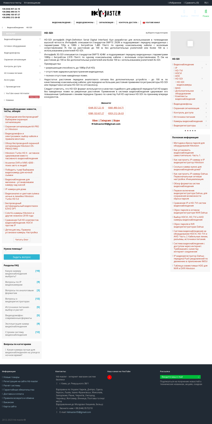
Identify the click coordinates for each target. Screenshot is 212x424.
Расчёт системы (12, 385)
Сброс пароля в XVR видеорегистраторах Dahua (188, 225)
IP (176, 67)
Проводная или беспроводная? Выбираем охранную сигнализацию (21, 119)
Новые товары (11, 377)
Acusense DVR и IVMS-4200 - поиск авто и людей (19, 164)
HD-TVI (179, 70)
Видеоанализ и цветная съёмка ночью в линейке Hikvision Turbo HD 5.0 (22, 196)
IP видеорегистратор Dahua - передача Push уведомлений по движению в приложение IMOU (191, 259)
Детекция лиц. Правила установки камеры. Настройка (21, 231)
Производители (12, 86)
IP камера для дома (15, 189)
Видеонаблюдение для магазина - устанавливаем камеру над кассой (19, 182)
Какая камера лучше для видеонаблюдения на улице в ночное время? (22, 352)
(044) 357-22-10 (96, 107)
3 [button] (190, 130)
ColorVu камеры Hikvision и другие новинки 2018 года (19, 214)
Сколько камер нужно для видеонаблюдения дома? (187, 168)
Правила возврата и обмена (19, 398)
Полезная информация (185, 137)
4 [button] (192, 130)
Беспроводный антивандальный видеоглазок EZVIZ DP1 (21, 206)
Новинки (22, 99)
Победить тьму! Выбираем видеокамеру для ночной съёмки (19, 172)
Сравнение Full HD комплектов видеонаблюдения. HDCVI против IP (22, 223)
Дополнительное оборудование (184, 92)
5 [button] (195, 130)
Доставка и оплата (14, 394)
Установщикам (32, 2)
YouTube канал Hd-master (16, 93)
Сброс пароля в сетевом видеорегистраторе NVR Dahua (190, 211)
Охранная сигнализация (22, 59)
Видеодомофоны (22, 52)
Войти (184, 16)
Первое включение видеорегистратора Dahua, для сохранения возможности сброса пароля (190, 194)
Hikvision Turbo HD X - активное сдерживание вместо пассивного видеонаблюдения (22, 156)
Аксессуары (22, 80)
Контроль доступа (22, 66)
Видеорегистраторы (185, 125)
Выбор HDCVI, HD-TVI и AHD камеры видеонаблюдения (189, 218)
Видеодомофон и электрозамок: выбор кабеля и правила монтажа (21, 136)
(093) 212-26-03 (116, 113)
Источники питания (22, 73)
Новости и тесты (12, 2)
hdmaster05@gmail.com (79, 412)
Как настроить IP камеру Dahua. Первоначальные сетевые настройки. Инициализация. (191, 176)
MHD (177, 88)
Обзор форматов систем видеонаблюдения (187, 185)
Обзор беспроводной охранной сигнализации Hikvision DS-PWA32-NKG (22, 146)
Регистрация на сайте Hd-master (21, 381)
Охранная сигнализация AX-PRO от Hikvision (22, 128)
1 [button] (185, 130)
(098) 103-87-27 (96, 113)
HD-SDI (179, 78)
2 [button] (187, 130)
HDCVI (178, 73)
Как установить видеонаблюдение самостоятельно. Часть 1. (187, 153)
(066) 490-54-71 (116, 107)
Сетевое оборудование (22, 46)
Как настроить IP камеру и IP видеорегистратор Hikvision (189, 161)
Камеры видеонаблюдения (188, 121)
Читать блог (21, 239)
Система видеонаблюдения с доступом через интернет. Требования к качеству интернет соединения (189, 247)
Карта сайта (10, 406)
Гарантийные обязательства (19, 389)
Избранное (174, 2)
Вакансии (9, 402)
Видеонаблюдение (22, 39)
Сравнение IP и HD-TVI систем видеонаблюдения (190, 204)
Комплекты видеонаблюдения (185, 97)
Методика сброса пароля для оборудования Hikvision (189, 144)
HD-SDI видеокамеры (184, 83)
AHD (177, 76)
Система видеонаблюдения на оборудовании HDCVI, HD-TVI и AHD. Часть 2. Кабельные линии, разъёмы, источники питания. (191, 235)
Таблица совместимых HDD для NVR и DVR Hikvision (190, 267)
